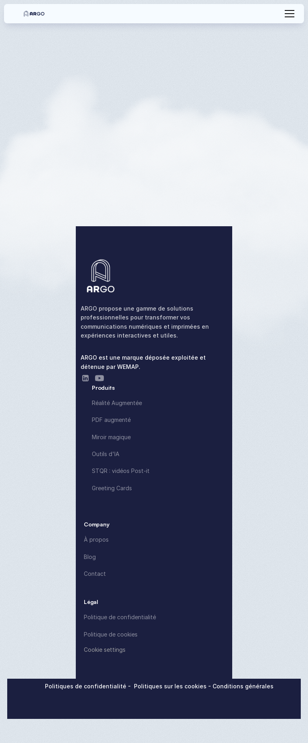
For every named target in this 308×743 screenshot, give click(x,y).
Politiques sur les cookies (171, 686)
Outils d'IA (106, 453)
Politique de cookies (111, 634)
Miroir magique (111, 437)
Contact (95, 573)
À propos (96, 539)
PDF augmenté (111, 419)
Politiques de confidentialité (86, 686)
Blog (90, 556)
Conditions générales (243, 686)
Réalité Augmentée (117, 402)
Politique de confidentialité (120, 617)
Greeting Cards (112, 488)
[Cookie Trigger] (105, 650)
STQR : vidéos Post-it (121, 470)
